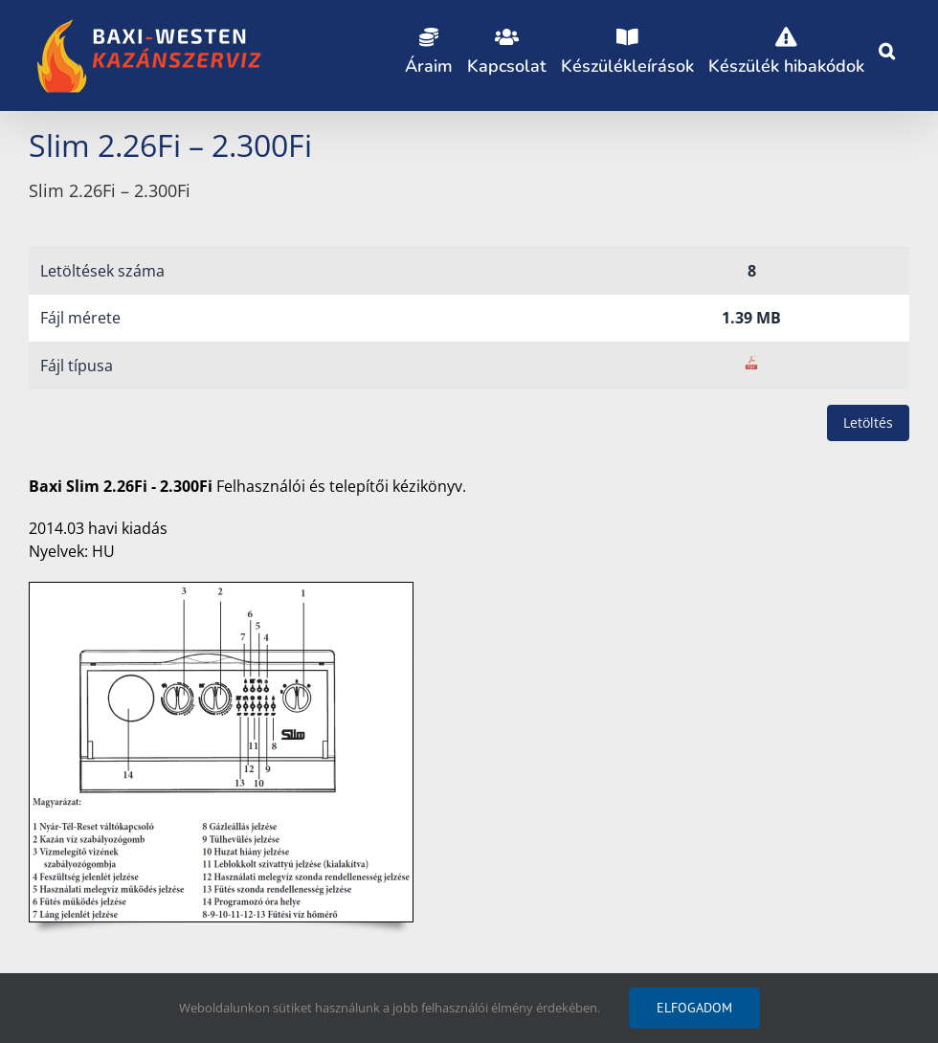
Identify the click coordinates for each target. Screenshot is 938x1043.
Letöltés (868, 422)
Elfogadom (694, 1007)
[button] (887, 48)
